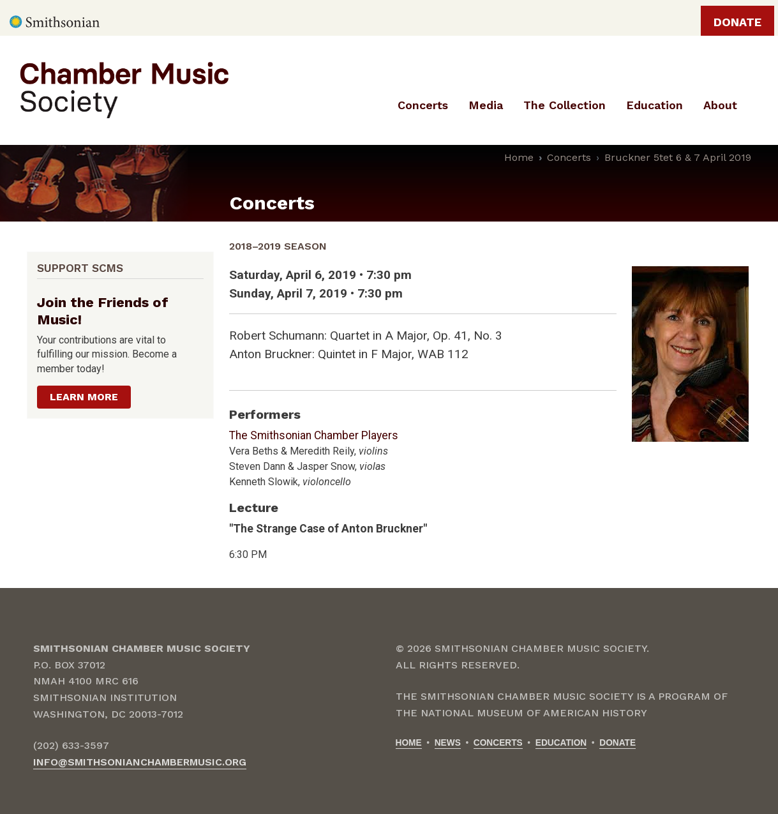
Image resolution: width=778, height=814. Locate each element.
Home (519, 157)
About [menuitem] (720, 105)
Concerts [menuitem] (423, 105)
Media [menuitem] (485, 105)
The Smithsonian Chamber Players (313, 435)
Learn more (84, 397)
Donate (737, 22)
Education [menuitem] (654, 105)
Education (561, 743)
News (448, 743)
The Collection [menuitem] (564, 105)
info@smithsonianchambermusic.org (139, 762)
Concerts (569, 157)
